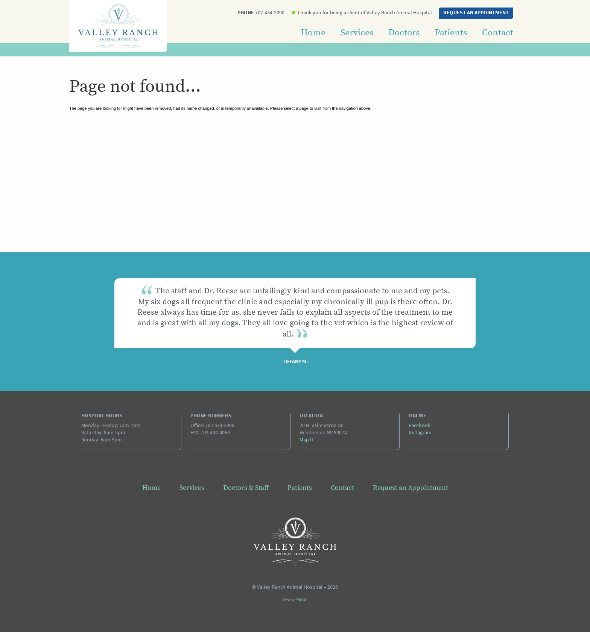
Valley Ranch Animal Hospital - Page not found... (295, 541)
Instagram (420, 433)
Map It (306, 440)
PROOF (301, 600)
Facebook (419, 426)
